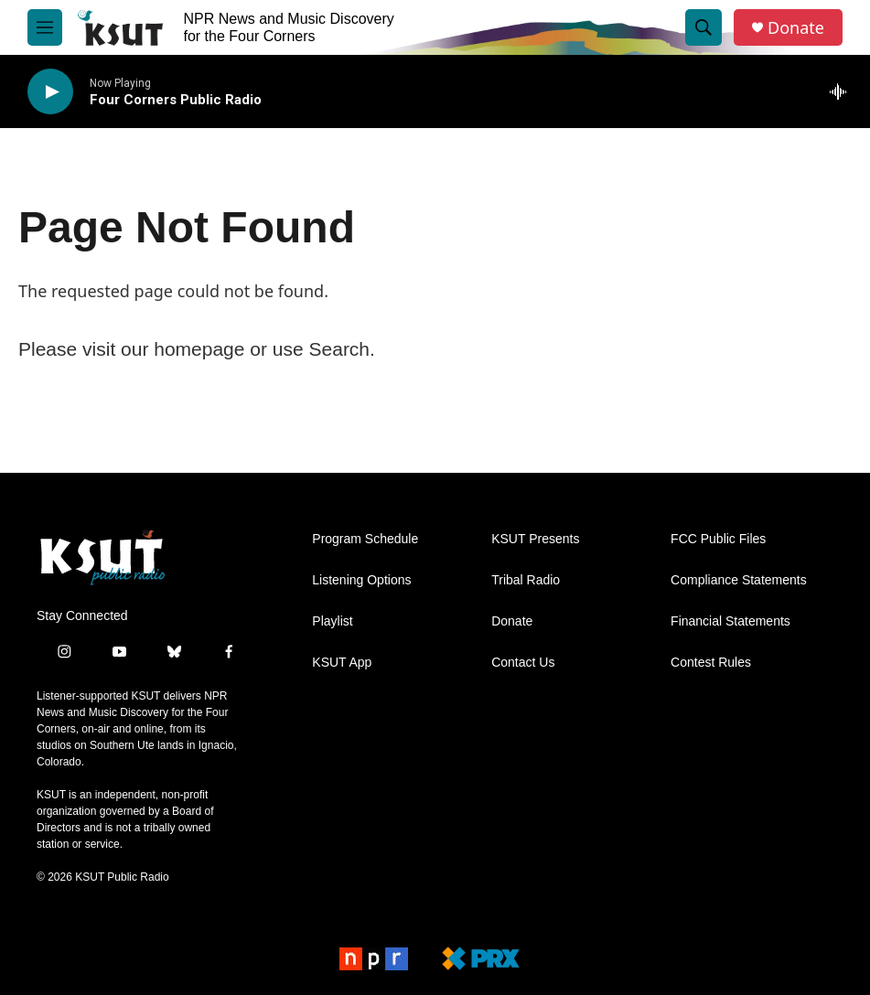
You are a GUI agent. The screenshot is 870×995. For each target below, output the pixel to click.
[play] (50, 91)
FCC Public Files (718, 539)
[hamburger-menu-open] (44, 27)
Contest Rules (711, 662)
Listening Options (361, 580)
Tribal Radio (525, 580)
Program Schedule (365, 539)
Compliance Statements (739, 580)
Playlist (332, 621)
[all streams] (843, 91)
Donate (796, 27)
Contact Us (522, 662)
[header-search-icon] (703, 27)
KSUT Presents (535, 539)
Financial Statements (730, 621)
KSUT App (341, 662)
